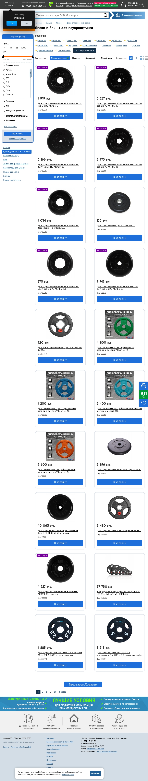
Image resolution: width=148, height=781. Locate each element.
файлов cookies (68, 775)
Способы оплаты (53, 749)
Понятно (95, 773)
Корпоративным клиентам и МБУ (60, 742)
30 (55, 692)
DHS (7, 82)
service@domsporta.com (107, 751)
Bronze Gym (11, 74)
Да (12, 23)
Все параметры (10, 127)
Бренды (50, 764)
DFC (7, 78)
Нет (26, 23)
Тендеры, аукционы (85, 3)
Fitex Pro (9, 94)
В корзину (60, 115)
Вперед (62, 692)
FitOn (8, 86)
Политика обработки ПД (21, 747)
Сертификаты (71, 5)
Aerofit (9, 70)
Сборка (50, 767)
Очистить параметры (17, 138)
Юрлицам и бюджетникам (105, 3)
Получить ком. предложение (106, 5)
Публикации (51, 760)
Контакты (59, 5)
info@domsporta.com (95, 749)
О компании (61, 3)
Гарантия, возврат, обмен (57, 745)
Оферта (6, 747)
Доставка (70, 3)
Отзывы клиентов (84, 5)
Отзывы (50, 756)
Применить (17, 134)
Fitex (8, 90)
